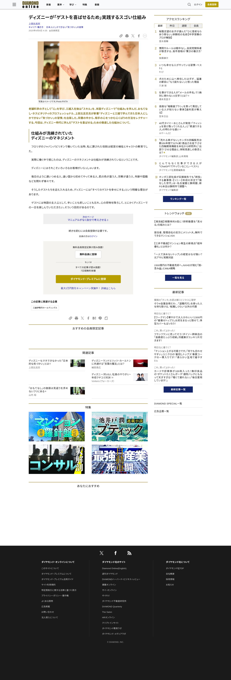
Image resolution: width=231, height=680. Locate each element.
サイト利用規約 (48, 585)
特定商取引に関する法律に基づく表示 (58, 590)
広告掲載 (45, 606)
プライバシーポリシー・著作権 (55, 595)
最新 (160, 25)
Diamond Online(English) (114, 568)
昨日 (172, 25)
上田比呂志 (34, 23)
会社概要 (170, 574)
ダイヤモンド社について (177, 562)
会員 (196, 25)
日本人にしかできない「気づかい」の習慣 (64, 27)
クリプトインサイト (110, 623)
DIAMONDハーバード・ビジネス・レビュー (121, 579)
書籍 (113, 5)
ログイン (182, 5)
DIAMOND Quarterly (112, 606)
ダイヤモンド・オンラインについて (57, 562)
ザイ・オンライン (109, 590)
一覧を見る (178, 277)
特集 (101, 5)
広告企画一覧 (161, 411)
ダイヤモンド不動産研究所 (114, 601)
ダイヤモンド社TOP (175, 568)
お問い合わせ (47, 612)
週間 (184, 25)
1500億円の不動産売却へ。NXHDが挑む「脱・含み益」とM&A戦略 (178, 267)
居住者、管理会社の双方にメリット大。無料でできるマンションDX (178, 234)
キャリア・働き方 (36, 27)
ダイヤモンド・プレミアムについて (56, 574)
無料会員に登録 (88, 254)
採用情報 (170, 579)
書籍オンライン (109, 585)
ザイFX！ (106, 595)
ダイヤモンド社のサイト (114, 562)
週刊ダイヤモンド (110, 574)
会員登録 (195, 5)
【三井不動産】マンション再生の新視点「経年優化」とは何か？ (178, 245)
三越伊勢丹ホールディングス (45, 308)
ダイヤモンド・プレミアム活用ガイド (57, 579)
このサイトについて (50, 568)
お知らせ (170, 585)
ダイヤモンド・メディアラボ (114, 634)
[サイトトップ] (43, 5)
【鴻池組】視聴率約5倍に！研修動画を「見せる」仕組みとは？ (178, 223)
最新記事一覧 (178, 389)
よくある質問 (47, 601)
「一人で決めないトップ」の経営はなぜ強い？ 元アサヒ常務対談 (178, 256)
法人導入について (49, 617)
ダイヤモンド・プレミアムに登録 (88, 279)
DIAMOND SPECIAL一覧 (168, 403)
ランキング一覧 (178, 199)
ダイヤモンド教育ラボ (112, 628)
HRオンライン (108, 617)
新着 (65, 5)
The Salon (107, 612)
